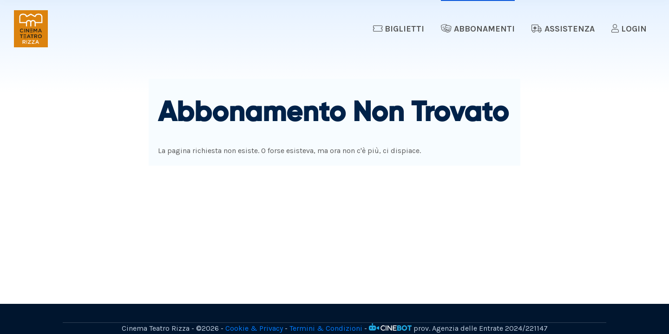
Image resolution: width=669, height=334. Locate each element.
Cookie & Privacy (254, 328)
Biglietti (398, 29)
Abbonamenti (478, 29)
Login (629, 29)
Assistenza (563, 29)
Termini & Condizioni (325, 328)
